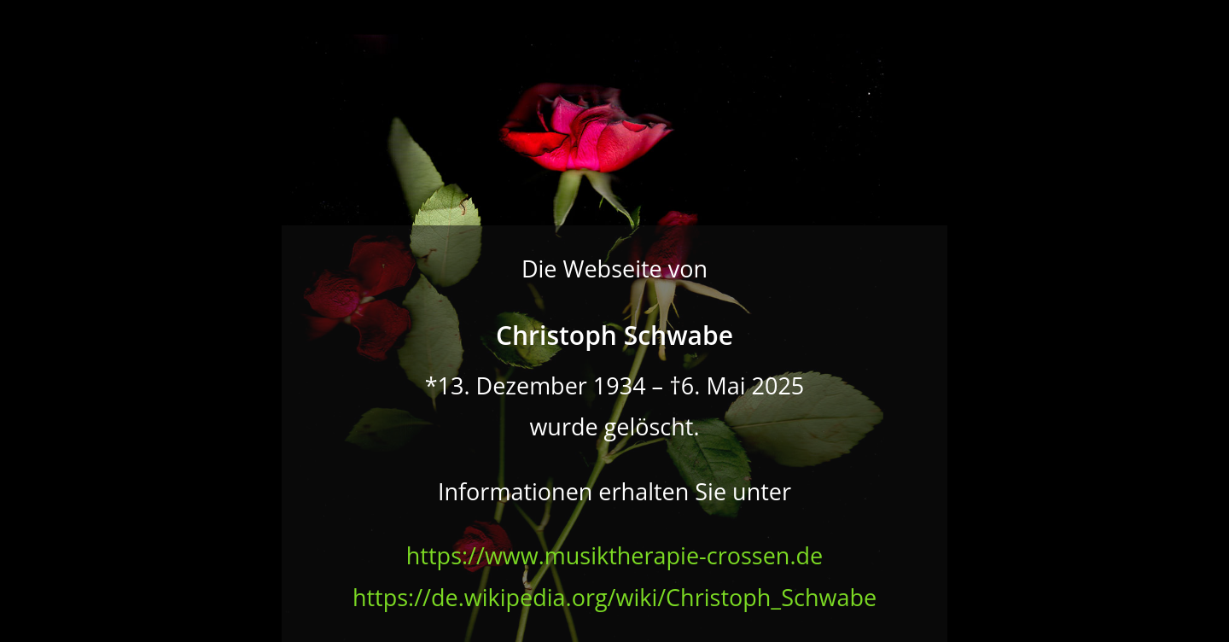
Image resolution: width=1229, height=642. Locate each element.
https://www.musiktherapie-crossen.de (614, 555)
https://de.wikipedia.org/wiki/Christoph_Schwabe (614, 597)
